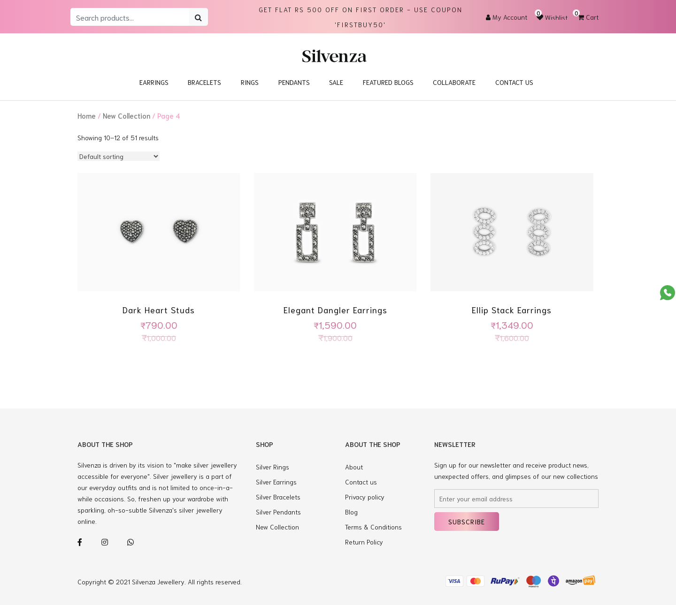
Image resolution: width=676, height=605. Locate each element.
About (354, 466)
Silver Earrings (276, 481)
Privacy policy (364, 496)
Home (86, 115)
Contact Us (514, 82)
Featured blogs (388, 82)
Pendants (294, 82)
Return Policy (364, 541)
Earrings (154, 82)
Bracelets (204, 82)
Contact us (361, 481)
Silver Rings (272, 466)
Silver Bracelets (278, 496)
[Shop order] (118, 156)
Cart (588, 17)
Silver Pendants (278, 511)
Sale (336, 82)
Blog (351, 511)
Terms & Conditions (373, 526)
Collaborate (454, 82)
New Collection (126, 115)
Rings (250, 82)
